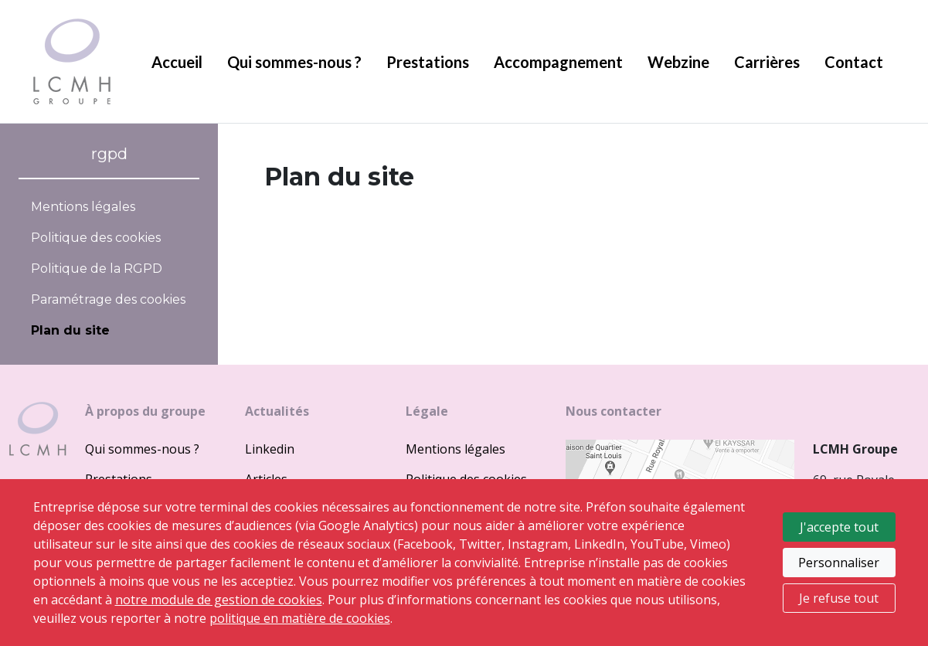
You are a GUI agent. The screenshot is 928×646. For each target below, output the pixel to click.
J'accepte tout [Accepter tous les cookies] (839, 527)
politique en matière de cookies (299, 618)
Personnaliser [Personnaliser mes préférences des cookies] (838, 562)
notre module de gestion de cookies (218, 599)
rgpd (109, 153)
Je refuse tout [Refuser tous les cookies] (839, 598)
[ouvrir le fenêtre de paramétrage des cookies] (109, 299)
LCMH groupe (71, 61)
